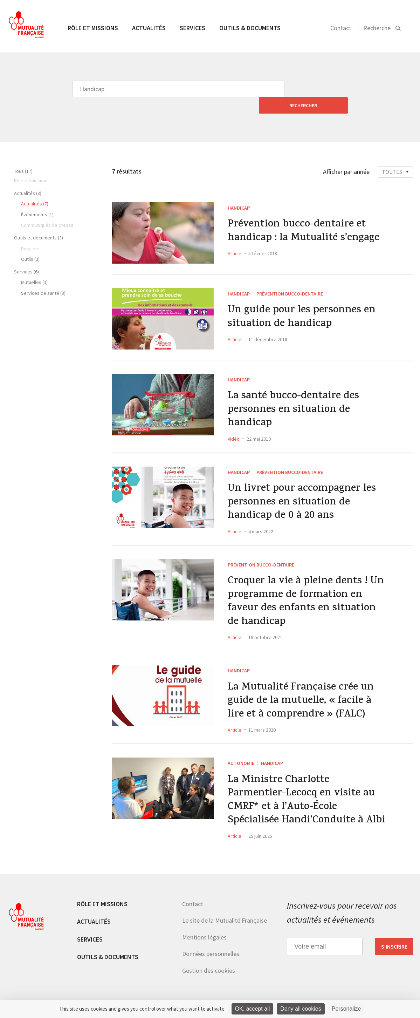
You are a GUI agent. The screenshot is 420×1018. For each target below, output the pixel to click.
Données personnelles (210, 946)
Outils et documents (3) (38, 221)
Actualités (149, 28)
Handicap (239, 191)
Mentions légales (204, 930)
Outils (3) (30, 242)
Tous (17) (23, 154)
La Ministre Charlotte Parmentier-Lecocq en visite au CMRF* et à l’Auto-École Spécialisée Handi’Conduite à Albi (308, 792)
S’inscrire (394, 939)
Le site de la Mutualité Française (224, 913)
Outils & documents (250, 28)
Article (234, 238)
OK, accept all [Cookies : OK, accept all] (252, 1009)
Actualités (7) (34, 187)
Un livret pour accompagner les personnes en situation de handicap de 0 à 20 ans (303, 489)
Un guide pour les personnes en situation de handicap (302, 301)
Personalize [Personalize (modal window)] (346, 1009)
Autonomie (241, 754)
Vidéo (234, 424)
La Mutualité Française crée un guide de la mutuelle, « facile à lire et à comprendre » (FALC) (302, 691)
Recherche (377, 28)
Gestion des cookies (208, 963)
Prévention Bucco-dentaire (289, 277)
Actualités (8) (27, 177)
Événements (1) (37, 198)
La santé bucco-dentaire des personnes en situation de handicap (294, 394)
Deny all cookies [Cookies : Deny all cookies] (300, 1009)
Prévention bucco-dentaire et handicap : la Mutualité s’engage (305, 216)
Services (192, 28)
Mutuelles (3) (34, 266)
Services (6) (26, 255)
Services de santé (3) (43, 276)
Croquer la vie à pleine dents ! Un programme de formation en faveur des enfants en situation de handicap (307, 590)
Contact (340, 28)
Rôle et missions (93, 28)
